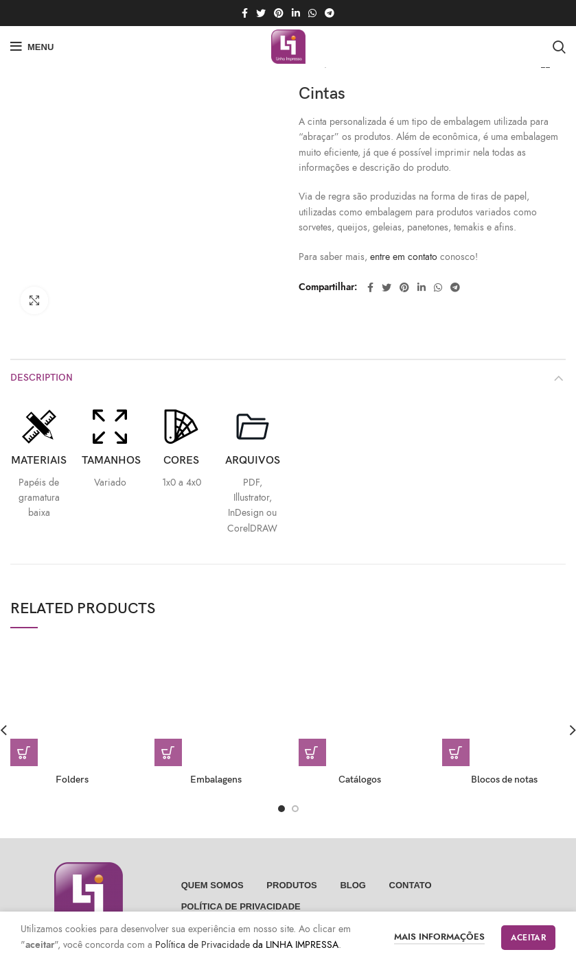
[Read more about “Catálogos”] (312, 731)
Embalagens (216, 758)
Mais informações (439, 937)
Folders (72, 758)
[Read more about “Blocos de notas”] (456, 731)
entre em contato (403, 256)
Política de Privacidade (204, 944)
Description (41, 356)
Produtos (291, 864)
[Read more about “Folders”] (24, 731)
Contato (410, 864)
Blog (353, 864)
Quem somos (212, 864)
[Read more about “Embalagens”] (168, 731)
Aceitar (528, 937)
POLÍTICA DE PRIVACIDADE (241, 885)
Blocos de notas (504, 758)
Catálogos (359, 758)
